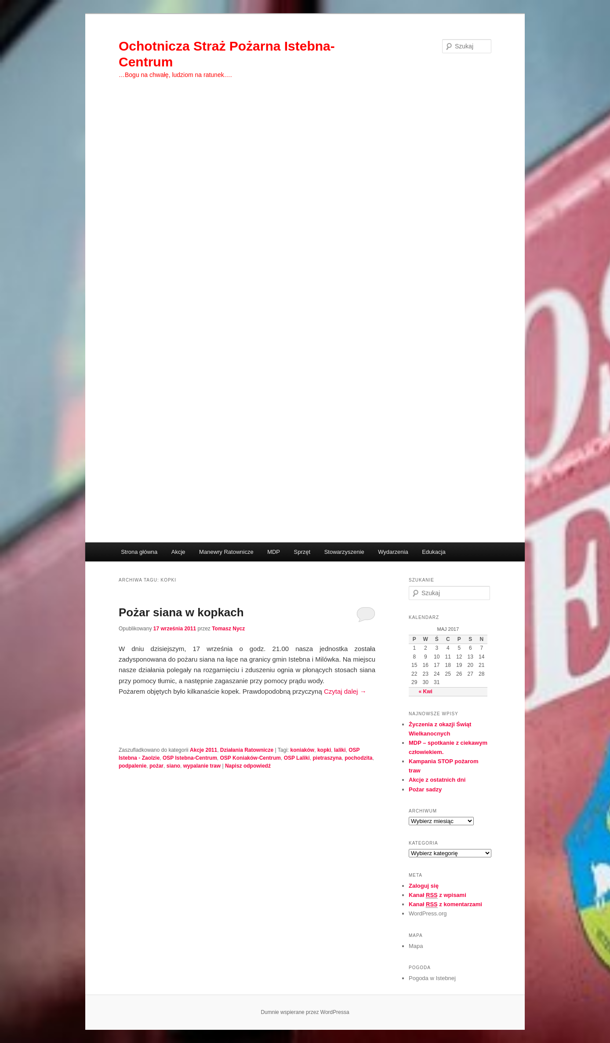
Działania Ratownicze (246, 750)
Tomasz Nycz (228, 629)
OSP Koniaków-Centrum (250, 758)
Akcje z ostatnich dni (437, 779)
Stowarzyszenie (344, 552)
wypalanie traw (202, 766)
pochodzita (358, 758)
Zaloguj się (424, 885)
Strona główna (139, 552)
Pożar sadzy (425, 789)
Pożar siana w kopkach (181, 612)
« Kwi (425, 691)
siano (173, 766)
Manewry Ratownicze (226, 552)
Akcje (178, 552)
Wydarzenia (393, 552)
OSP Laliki (297, 758)
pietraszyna (326, 758)
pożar (156, 766)
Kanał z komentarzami (445, 904)
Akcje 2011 (203, 750)
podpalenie (132, 766)
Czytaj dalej (345, 691)
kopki (324, 750)
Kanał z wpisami (437, 895)
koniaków (302, 750)
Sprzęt (302, 552)
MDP (273, 552)
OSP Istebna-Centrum (190, 758)
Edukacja (433, 552)
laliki (340, 750)
